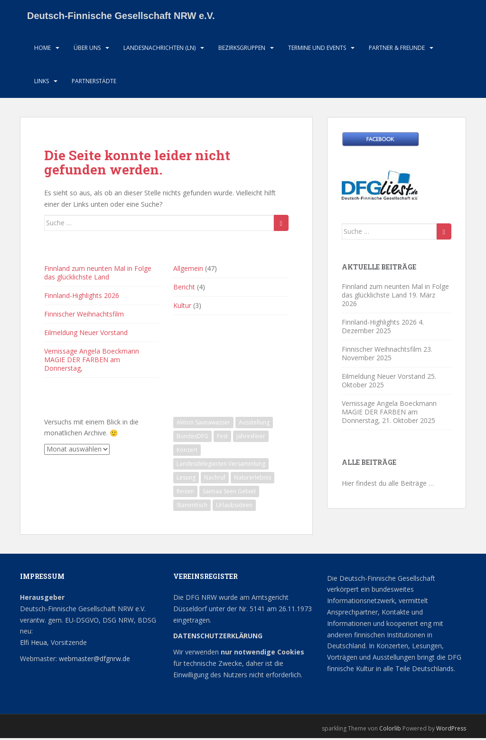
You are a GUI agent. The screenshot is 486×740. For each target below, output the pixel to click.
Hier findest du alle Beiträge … (388, 485)
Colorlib (390, 730)
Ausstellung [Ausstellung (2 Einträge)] (254, 424)
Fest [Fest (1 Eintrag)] (222, 438)
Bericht (184, 289)
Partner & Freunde (397, 50)
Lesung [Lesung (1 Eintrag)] (186, 479)
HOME (42, 50)
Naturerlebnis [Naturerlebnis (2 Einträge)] (252, 479)
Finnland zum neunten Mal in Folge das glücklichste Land (97, 275)
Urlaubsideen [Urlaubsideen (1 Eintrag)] (234, 507)
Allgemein (188, 270)
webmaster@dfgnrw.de (94, 660)
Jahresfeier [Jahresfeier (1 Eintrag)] (250, 438)
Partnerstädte (94, 83)
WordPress (451, 730)
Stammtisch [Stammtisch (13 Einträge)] (192, 507)
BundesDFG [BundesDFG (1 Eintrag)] (192, 438)
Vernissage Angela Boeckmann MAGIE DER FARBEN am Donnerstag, (91, 362)
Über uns (87, 50)
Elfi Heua (33, 644)
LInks (41, 83)
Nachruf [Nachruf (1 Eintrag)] (214, 479)
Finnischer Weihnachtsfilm (84, 316)
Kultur (182, 307)
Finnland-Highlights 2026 (81, 297)
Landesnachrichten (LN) (159, 50)
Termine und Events (317, 50)
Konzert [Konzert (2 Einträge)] (187, 452)
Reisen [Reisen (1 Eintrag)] (185, 493)
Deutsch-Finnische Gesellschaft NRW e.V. (121, 16)
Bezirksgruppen (241, 50)
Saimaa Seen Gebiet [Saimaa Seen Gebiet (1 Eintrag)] (229, 493)
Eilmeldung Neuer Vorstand (86, 334)
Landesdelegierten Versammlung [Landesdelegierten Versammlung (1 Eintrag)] (221, 465)
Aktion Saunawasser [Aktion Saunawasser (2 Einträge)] (203, 424)
